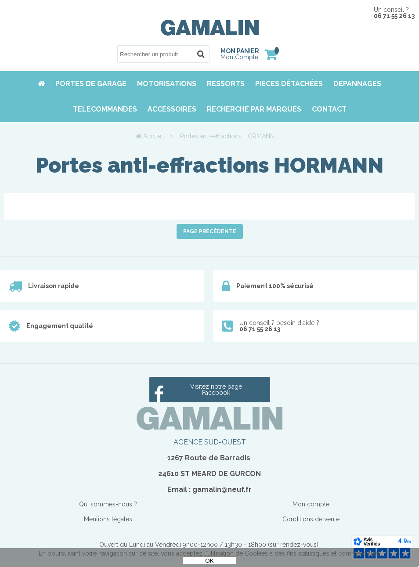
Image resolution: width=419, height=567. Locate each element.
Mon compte (311, 504)
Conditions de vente (311, 519)
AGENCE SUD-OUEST (209, 442)
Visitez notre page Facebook (216, 389)
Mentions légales (108, 519)
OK (209, 560)
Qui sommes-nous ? (108, 504)
